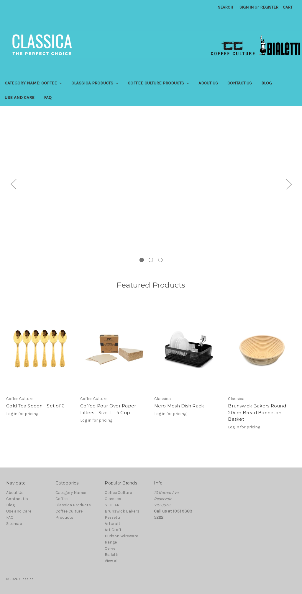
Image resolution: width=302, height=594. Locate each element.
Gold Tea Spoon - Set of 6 (35, 406)
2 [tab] (151, 260)
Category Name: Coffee (33, 83)
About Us (208, 83)
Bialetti (111, 554)
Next (289, 184)
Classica (113, 498)
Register (269, 7)
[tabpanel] (151, 188)
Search (225, 7)
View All (112, 560)
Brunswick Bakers (122, 511)
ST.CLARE (113, 504)
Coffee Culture (118, 492)
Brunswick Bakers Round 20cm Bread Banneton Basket (257, 412)
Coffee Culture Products (158, 83)
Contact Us (239, 83)
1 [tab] (141, 260)
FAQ (48, 97)
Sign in (246, 7)
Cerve (110, 548)
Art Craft (113, 529)
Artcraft (112, 523)
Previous (13, 184)
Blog (266, 83)
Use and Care (20, 97)
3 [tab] (160, 260)
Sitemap (14, 523)
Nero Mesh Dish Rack (179, 406)
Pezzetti (112, 517)
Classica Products (94, 83)
